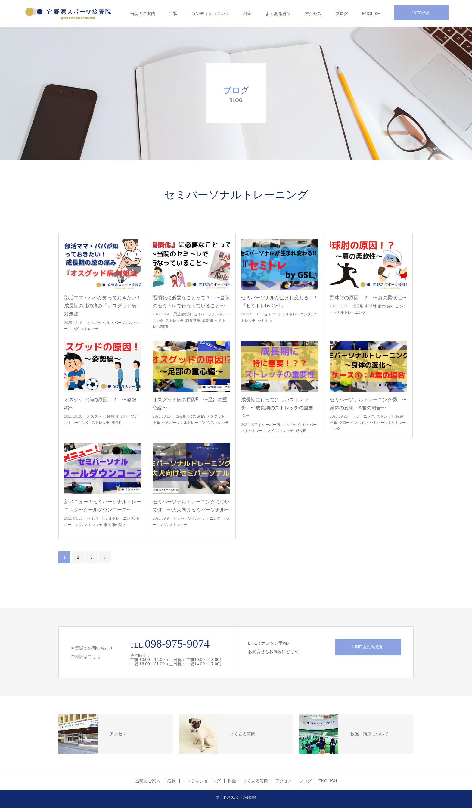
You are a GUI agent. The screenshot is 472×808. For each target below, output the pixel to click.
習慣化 (163, 327)
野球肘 (370, 306)
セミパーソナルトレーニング (287, 314)
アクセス (313, 13)
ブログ (341, 13)
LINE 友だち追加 (368, 647)
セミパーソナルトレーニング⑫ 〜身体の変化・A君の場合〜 (368, 403)
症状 (173, 13)
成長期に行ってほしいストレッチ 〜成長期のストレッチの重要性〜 (277, 407)
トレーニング (363, 416)
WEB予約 (421, 13)
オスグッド (96, 323)
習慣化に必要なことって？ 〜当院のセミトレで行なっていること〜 (191, 301)
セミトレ (265, 321)
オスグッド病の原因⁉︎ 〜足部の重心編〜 (190, 403)
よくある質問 (278, 13)
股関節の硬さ (115, 525)
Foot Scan (196, 416)
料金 (247, 13)
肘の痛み (385, 306)
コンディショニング (210, 13)
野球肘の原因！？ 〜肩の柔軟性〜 (368, 297)
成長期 (207, 321)
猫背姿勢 (192, 321)
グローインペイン (353, 423)
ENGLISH (371, 13)
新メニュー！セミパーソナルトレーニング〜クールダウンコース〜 (102, 505)
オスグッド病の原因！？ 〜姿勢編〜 (100, 403)
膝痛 (110, 416)
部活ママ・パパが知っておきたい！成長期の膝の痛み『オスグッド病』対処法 (102, 305)
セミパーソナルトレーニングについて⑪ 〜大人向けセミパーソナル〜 (191, 505)
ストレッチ (90, 329)
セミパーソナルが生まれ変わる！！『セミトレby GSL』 (279, 301)
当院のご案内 (142, 13)
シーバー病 (271, 425)
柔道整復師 (182, 314)
